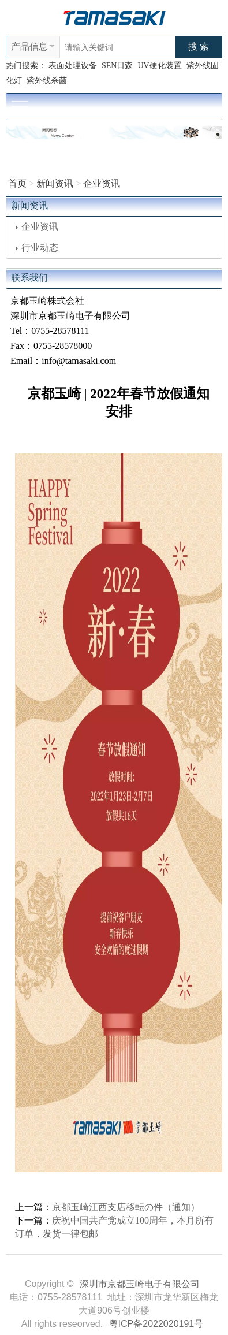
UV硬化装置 (159, 65)
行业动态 (37, 247)
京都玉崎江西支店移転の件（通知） (126, 1207)
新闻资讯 (54, 183)
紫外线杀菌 (47, 80)
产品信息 (29, 46)
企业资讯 (101, 183)
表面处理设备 (72, 65)
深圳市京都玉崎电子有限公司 (140, 1284)
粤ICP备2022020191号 (156, 1324)
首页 (17, 183)
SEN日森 (117, 65)
